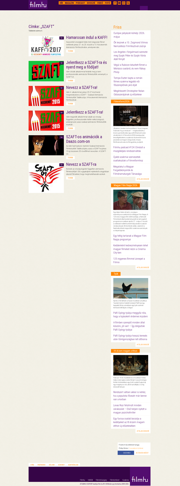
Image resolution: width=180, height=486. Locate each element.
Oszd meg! (127, 453)
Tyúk (116, 273)
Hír (61, 3)
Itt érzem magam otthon (125, 350)
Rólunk (52, 465)
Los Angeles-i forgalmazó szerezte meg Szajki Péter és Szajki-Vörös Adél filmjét (131, 55)
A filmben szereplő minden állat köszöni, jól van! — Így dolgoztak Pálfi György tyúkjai (129, 326)
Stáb (32, 465)
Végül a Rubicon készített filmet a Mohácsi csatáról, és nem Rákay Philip (130, 68)
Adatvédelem (73, 465)
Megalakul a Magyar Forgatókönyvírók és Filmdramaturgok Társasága (127, 170)
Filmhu (82, 480)
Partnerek (41, 465)
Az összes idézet (142, 453)
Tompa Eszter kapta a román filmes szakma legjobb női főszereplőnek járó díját (128, 82)
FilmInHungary (101, 480)
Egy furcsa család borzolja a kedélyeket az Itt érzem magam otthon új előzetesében (129, 422)
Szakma (125, 480)
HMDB (90, 480)
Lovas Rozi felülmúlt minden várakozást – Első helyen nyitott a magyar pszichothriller (129, 409)
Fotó (107, 3)
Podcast (80, 3)
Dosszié (91, 3)
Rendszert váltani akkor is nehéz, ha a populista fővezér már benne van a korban (130, 396)
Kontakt (61, 465)
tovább (70, 51)
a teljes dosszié (143, 179)
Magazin (69, 3)
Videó (100, 3)
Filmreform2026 (122, 101)
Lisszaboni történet (136, 448)
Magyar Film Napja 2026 (125, 185)
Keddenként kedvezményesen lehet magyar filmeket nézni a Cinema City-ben (130, 249)
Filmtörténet (114, 480)
